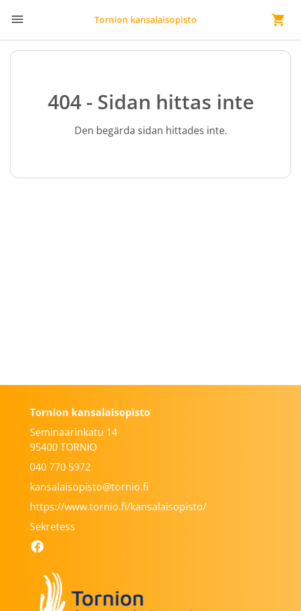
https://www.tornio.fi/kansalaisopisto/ (118, 507)
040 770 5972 (60, 467)
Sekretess (52, 526)
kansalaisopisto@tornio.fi (89, 487)
